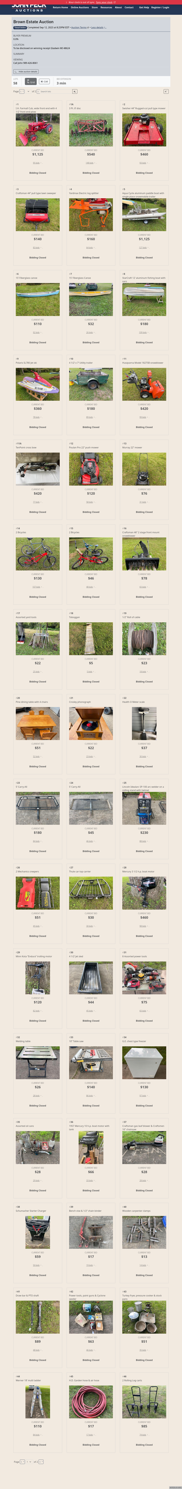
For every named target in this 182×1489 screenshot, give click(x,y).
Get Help (144, 7)
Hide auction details (26, 71)
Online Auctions (80, 7)
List (44, 81)
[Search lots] (56, 91)
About (118, 7)
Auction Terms (78, 27)
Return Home (60, 7)
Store (95, 7)
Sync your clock (105, 2)
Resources (106, 7)
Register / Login (160, 7)
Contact (129, 7)
